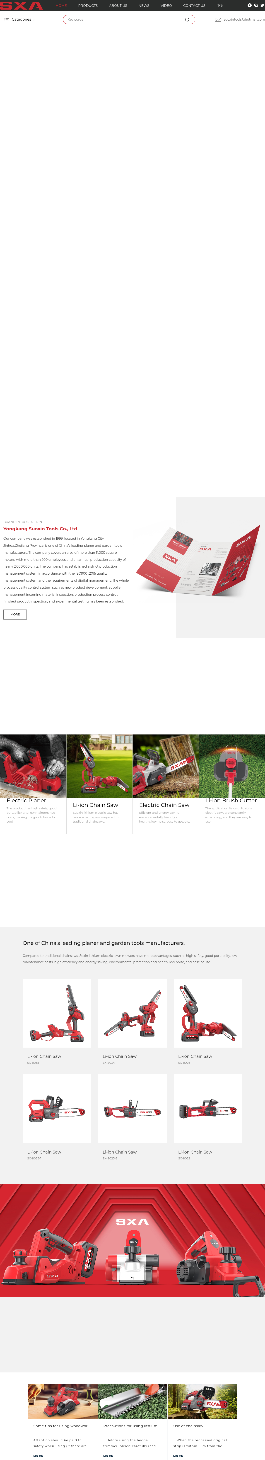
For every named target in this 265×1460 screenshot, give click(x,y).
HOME (61, 6)
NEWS (143, 6)
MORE (15, 614)
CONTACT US (194, 6)
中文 (219, 6)
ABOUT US (118, 6)
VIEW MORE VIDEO (132, 1250)
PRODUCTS (88, 6)
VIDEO (165, 6)
